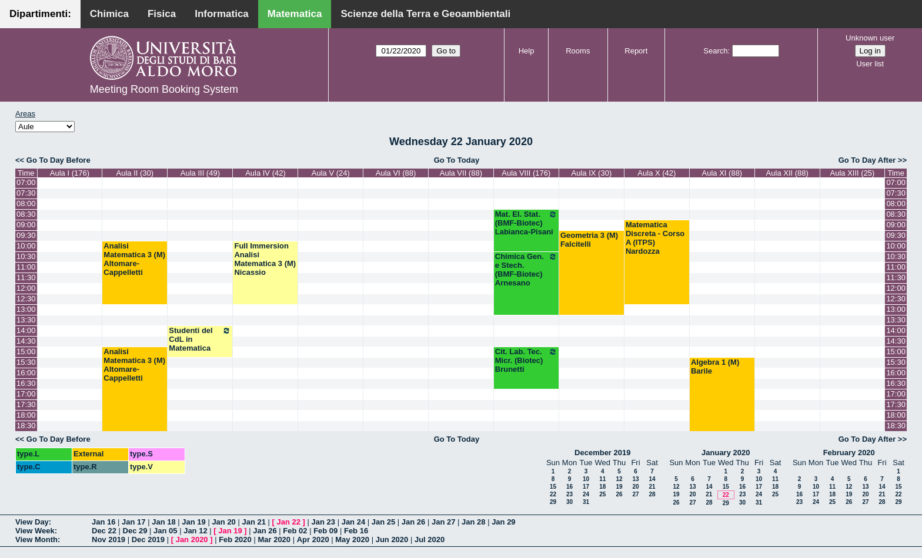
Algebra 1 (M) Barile (715, 366)
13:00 (26, 309)
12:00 (26, 288)
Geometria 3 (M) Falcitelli (589, 239)
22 (553, 494)
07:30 (26, 193)
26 (619, 494)
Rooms (578, 50)
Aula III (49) (200, 173)
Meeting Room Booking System (164, 89)
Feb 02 (295, 530)
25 (602, 494)
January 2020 (725, 452)
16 (569, 486)
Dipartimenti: (40, 13)
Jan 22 (288, 521)
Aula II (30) (135, 173)
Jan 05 (165, 530)
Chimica (109, 13)
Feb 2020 (235, 539)
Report (635, 50)
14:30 (26, 341)
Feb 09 (325, 530)
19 (619, 486)
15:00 (26, 351)
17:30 (26, 404)
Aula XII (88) (787, 173)
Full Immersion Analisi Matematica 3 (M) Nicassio (265, 259)
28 (652, 494)
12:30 (26, 298)
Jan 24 (353, 521)
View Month (36, 539)
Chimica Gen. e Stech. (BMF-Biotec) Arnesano (526, 269)
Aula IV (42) (265, 173)
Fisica (162, 13)
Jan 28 (473, 521)
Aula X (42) (656, 173)
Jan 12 (195, 530)
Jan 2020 (192, 539)
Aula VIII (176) (526, 173)
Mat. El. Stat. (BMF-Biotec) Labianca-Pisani (526, 223)
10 (586, 479)
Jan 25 (383, 521)
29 (553, 502)
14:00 (26, 330)
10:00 (26, 245)
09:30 (26, 235)
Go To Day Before (58, 160)
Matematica (295, 13)
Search (715, 50)
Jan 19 (193, 521)
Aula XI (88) (722, 173)
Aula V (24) (331, 173)
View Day (32, 521)
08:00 (26, 203)
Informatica (222, 13)
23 (569, 494)
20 (635, 486)
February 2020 (849, 452)
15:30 (26, 362)
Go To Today (457, 160)
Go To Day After (867, 160)
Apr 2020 (313, 539)
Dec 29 (135, 530)
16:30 (26, 383)
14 (652, 479)
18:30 (26, 425)
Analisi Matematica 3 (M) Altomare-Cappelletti (134, 259)
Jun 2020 (392, 539)
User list (870, 63)
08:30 (26, 214)
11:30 (26, 277)
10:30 (26, 256)
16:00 (26, 372)
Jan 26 (413, 521)
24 (586, 494)
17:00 (26, 393)
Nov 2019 (108, 539)
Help (527, 50)
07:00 (26, 182)
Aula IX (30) (592, 173)
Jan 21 (253, 521)
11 (602, 479)
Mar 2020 (274, 539)
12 (619, 479)
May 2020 (352, 539)
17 (586, 486)
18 (602, 486)
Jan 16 (103, 521)
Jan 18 (163, 521)
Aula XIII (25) (852, 173)
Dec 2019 (148, 539)
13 (635, 479)
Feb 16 (356, 530)
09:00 (26, 224)
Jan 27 (443, 521)
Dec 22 (104, 530)
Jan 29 (503, 521)
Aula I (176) (69, 173)
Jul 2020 (430, 539)
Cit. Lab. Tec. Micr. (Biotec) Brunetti (526, 360)
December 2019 (602, 452)
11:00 (26, 267)
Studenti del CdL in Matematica (200, 339)
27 (635, 494)
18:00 (26, 415)
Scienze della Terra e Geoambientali (425, 13)
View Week (35, 530)
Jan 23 (323, 521)
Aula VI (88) (396, 173)
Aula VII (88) (461, 173)
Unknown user (870, 37)
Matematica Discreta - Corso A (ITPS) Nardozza (655, 238)
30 (569, 502)
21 (652, 486)
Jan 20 (223, 521)
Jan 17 (133, 521)
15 (553, 486)
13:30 (26, 319)
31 (586, 502)
